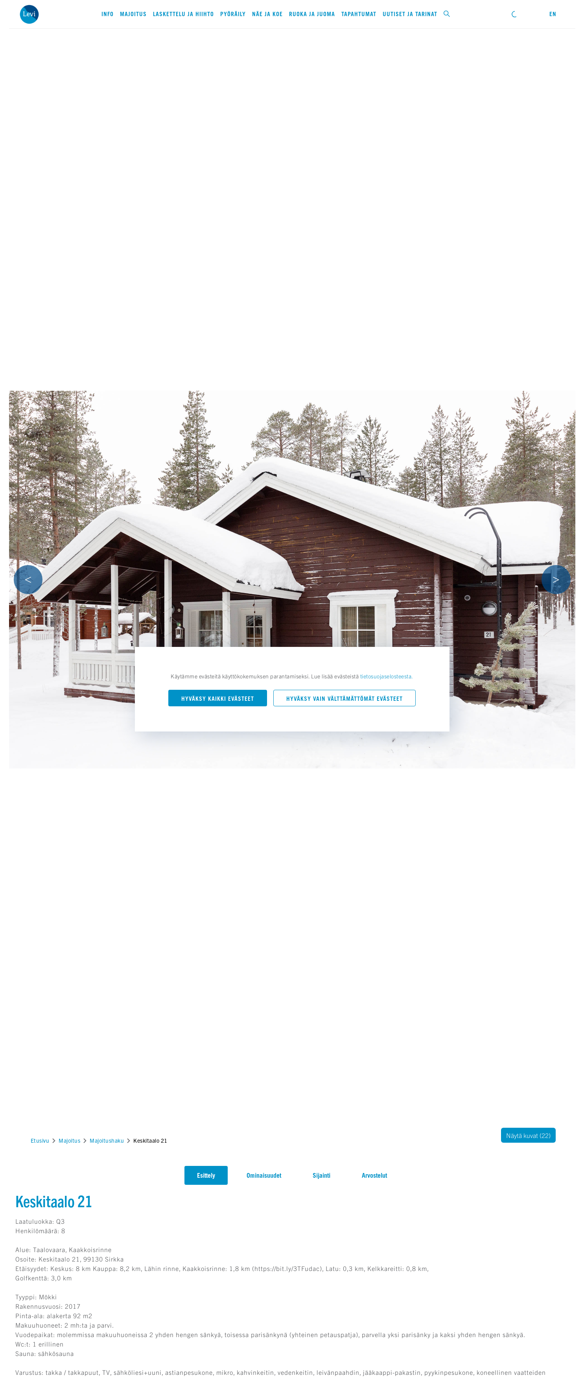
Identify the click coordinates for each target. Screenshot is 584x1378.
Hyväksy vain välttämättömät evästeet (344, 698)
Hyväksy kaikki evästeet (217, 698)
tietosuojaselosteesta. (386, 676)
